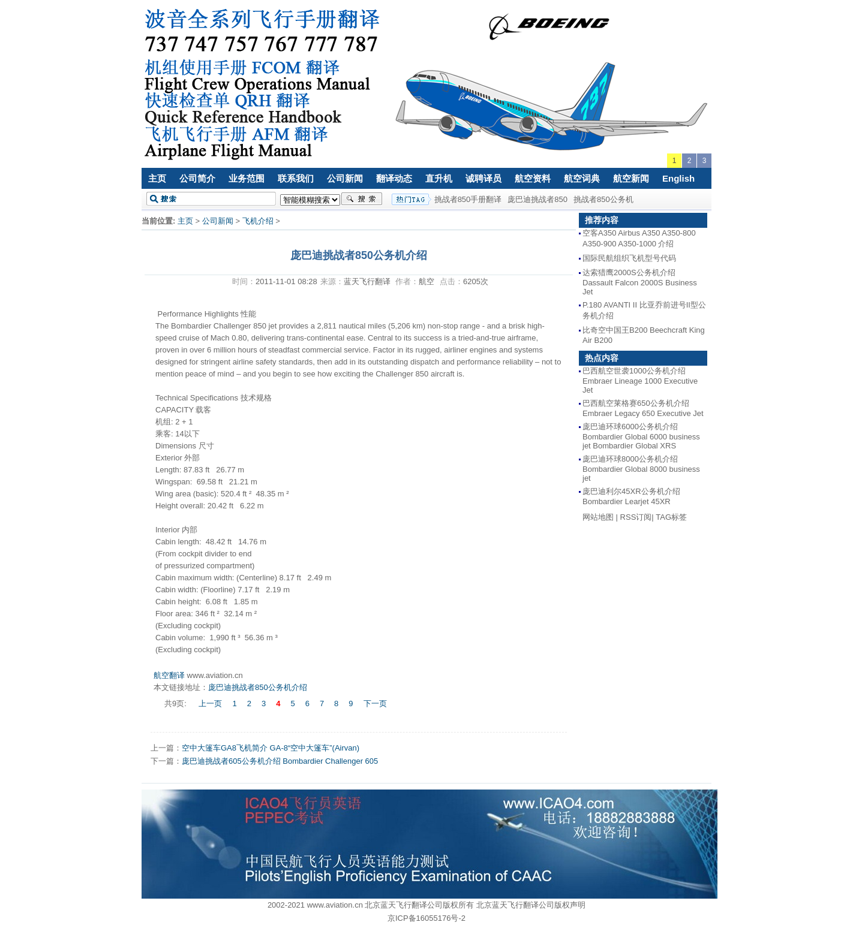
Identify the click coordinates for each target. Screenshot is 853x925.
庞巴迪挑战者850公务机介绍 (257, 687)
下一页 (375, 703)
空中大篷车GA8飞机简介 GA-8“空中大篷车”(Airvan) (270, 747)
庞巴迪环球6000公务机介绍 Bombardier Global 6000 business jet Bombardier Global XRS (641, 436)
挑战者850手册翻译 (468, 199)
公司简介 (197, 178)
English (678, 178)
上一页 (210, 703)
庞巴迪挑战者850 (537, 199)
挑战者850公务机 (603, 199)
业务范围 (247, 178)
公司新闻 (345, 178)
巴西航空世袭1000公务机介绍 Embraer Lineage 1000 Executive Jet (640, 380)
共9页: (176, 703)
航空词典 (582, 178)
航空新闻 (631, 178)
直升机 (438, 178)
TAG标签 (671, 517)
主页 (157, 178)
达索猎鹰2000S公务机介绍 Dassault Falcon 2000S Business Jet (639, 282)
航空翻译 (169, 675)
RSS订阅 (636, 517)
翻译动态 (394, 178)
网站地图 (598, 517)
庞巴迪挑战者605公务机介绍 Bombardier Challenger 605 (280, 761)
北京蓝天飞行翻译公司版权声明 (530, 904)
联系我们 (296, 178)
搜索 (361, 199)
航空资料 (533, 178)
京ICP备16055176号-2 (426, 918)
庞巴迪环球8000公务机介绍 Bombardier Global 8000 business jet (641, 468)
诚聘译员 (483, 178)
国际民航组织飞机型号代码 (629, 258)
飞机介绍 (258, 220)
